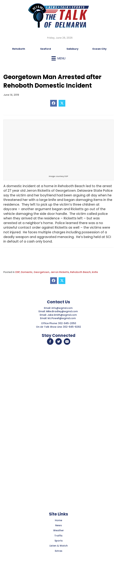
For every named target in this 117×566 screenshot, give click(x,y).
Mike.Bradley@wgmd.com (62, 311)
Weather (58, 530)
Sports (59, 540)
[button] (50, 341)
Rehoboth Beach (80, 272)
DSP (17, 272)
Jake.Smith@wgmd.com (62, 315)
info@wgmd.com (62, 308)
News (58, 525)
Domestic (26, 272)
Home (58, 520)
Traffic (58, 535)
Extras (58, 551)
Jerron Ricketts (60, 272)
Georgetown (41, 272)
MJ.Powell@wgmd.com (62, 318)
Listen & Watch (58, 545)
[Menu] (58, 58)
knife (95, 272)
